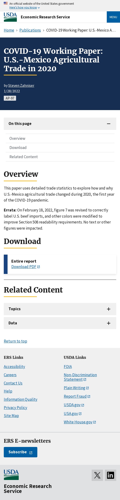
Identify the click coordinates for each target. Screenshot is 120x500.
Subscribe (18, 452)
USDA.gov (72, 404)
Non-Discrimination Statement (80, 377)
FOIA (68, 366)
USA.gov (71, 413)
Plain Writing (74, 387)
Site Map (11, 415)
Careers (10, 374)
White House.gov (78, 422)
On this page (20, 123)
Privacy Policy (15, 407)
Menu (113, 17)
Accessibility (14, 366)
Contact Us (13, 383)
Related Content (23, 156)
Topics (15, 308)
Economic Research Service (45, 17)
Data (13, 323)
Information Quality (20, 399)
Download (18, 147)
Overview (17, 138)
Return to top (15, 341)
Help (8, 391)
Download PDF (23, 266)
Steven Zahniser (21, 85)
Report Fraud (75, 396)
